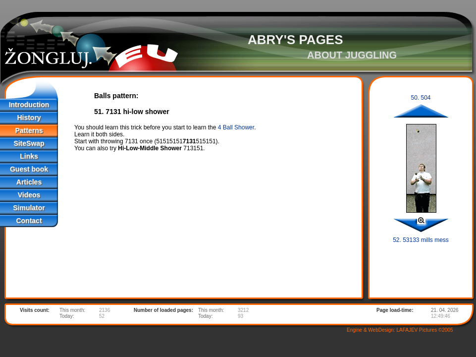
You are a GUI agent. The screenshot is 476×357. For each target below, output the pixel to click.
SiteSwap (28, 143)
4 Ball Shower (236, 127)
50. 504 (420, 97)
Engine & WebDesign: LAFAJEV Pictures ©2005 (400, 330)
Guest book (29, 169)
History (29, 117)
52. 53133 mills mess (421, 240)
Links (29, 156)
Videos (29, 195)
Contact (29, 221)
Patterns (29, 130)
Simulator (29, 208)
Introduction (29, 105)
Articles (29, 182)
